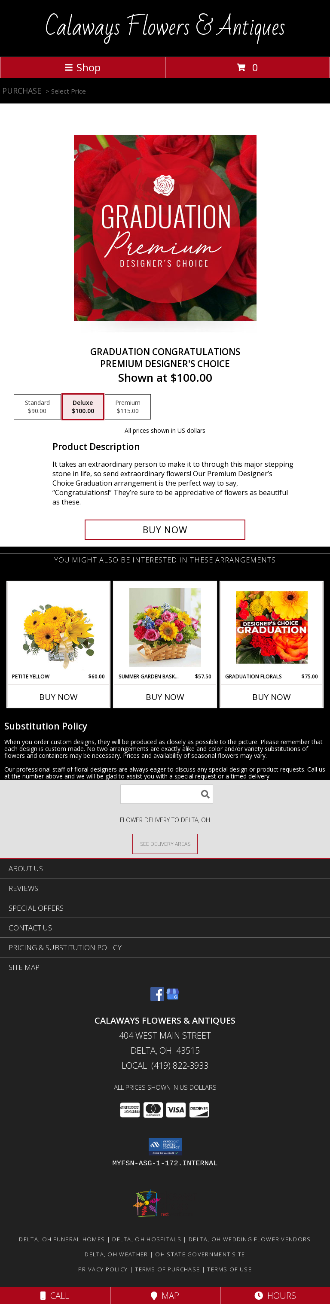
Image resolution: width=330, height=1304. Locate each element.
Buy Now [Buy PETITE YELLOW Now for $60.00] (58, 696)
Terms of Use (229, 1269)
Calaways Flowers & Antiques (165, 27)
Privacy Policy (103, 1269)
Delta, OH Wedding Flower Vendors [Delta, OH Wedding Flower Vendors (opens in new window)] (250, 1239)
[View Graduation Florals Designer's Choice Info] (272, 627)
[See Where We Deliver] (165, 843)
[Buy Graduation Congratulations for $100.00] (165, 530)
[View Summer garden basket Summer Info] (165, 627)
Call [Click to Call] (54, 1295)
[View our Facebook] (157, 998)
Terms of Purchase (167, 1269)
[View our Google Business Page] (173, 998)
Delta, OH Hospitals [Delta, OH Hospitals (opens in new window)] (146, 1239)
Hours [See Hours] (275, 1295)
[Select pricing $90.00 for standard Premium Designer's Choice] (37, 407)
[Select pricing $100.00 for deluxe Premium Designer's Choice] (83, 407)
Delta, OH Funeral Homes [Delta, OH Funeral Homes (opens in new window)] (62, 1239)
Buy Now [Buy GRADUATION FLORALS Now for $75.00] (271, 696)
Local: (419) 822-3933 (165, 1065)
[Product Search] (166, 794)
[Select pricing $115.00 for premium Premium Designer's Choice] (127, 407)
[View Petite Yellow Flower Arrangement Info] (59, 627)
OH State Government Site (200, 1254)
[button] (165, 1146)
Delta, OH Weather (116, 1254)
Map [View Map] (165, 1295)
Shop (82, 67)
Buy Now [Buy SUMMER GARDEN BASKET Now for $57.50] (165, 696)
